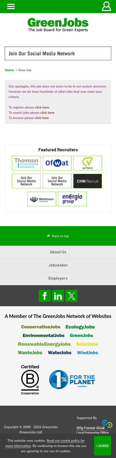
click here (42, 107)
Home (9, 70)
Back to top (60, 236)
